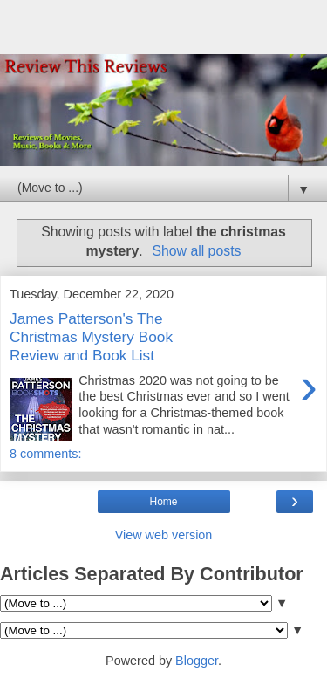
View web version (164, 535)
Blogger (196, 661)
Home (163, 502)
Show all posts (196, 250)
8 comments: (45, 454)
